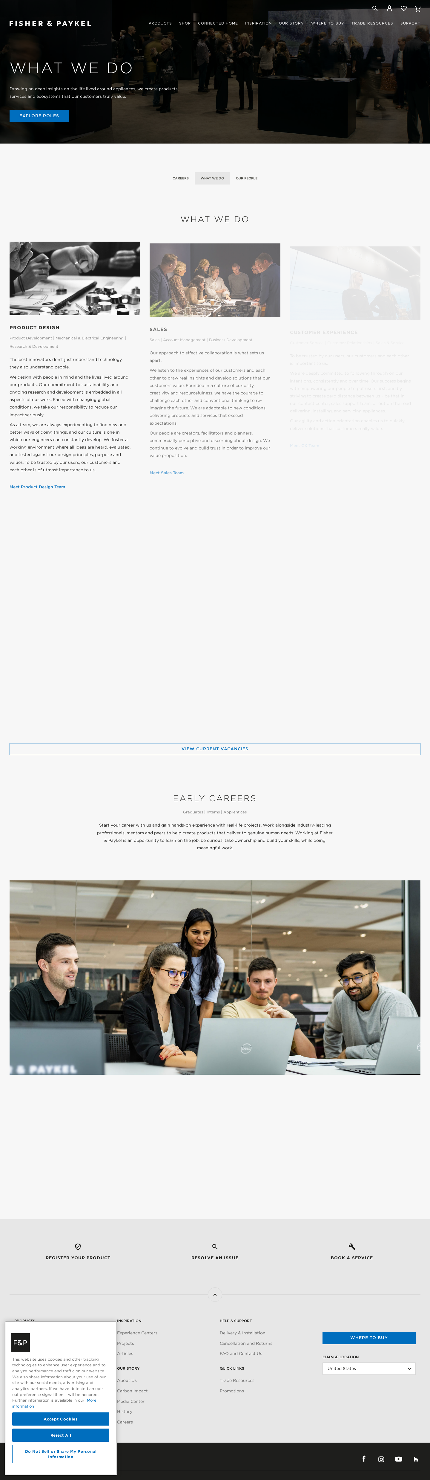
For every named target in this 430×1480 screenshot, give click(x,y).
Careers (181, 178)
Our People (246, 178)
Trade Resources (237, 1380)
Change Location (340, 1357)
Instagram (381, 1459)
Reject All (60, 1435)
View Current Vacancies (215, 748)
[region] (61, 1398)
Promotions (232, 1390)
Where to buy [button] (327, 23)
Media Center (131, 1401)
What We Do (212, 178)
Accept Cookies (61, 1419)
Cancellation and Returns (246, 1343)
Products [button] (160, 23)
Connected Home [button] (218, 23)
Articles (125, 1353)
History (124, 1411)
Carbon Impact (132, 1390)
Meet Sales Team (167, 474)
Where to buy (369, 1337)
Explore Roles (39, 115)
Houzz (415, 1459)
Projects (125, 1343)
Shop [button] (185, 23)
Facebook (364, 1459)
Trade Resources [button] (372, 23)
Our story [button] (291, 23)
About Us (127, 1380)
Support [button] (410, 23)
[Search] (375, 8)
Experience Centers (137, 1332)
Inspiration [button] (258, 23)
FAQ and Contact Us (241, 1353)
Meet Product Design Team (37, 488)
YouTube (398, 1459)
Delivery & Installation (242, 1332)
